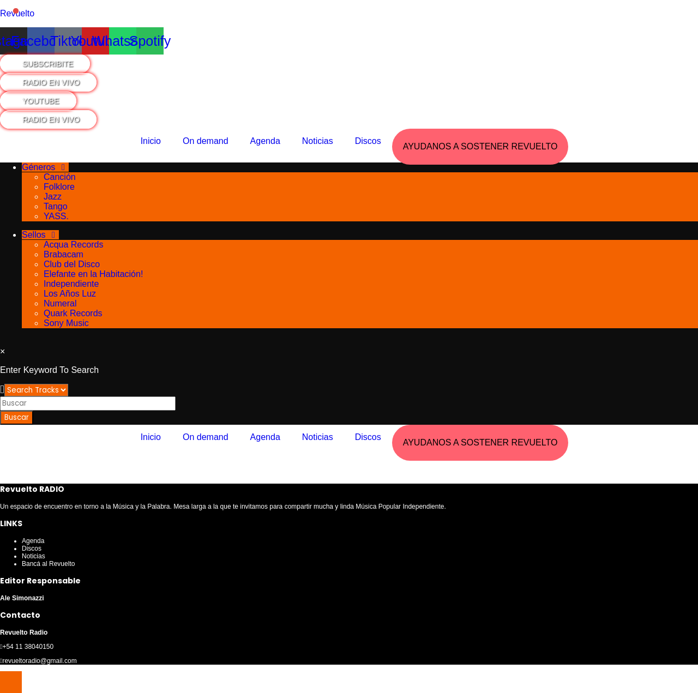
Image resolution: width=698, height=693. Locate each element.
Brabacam (63, 254)
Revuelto (17, 13)
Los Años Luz (70, 293)
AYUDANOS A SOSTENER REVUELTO (480, 146)
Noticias (317, 141)
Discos (368, 141)
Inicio (151, 141)
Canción (60, 177)
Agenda (265, 141)
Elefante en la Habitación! (93, 274)
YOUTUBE (40, 101)
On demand (205, 141)
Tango (56, 206)
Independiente (71, 283)
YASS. (56, 216)
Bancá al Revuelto (48, 564)
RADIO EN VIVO (51, 82)
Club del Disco (72, 264)
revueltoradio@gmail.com (39, 661)
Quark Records (73, 313)
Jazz (53, 196)
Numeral (60, 303)
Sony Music (66, 323)
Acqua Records (73, 244)
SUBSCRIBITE (47, 63)
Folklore (59, 186)
